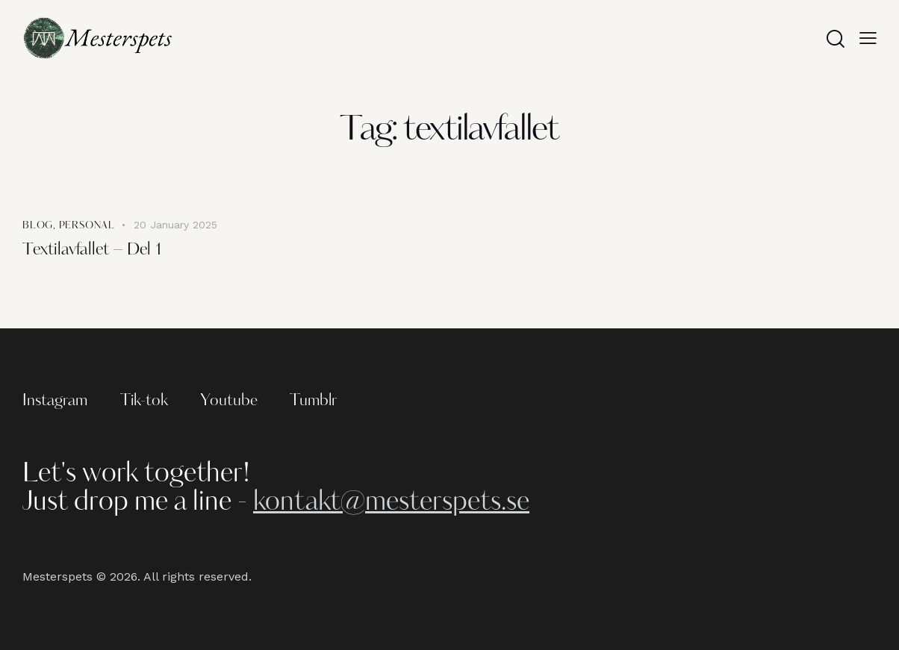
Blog (37, 226)
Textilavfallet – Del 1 (93, 250)
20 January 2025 (175, 225)
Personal (87, 226)
